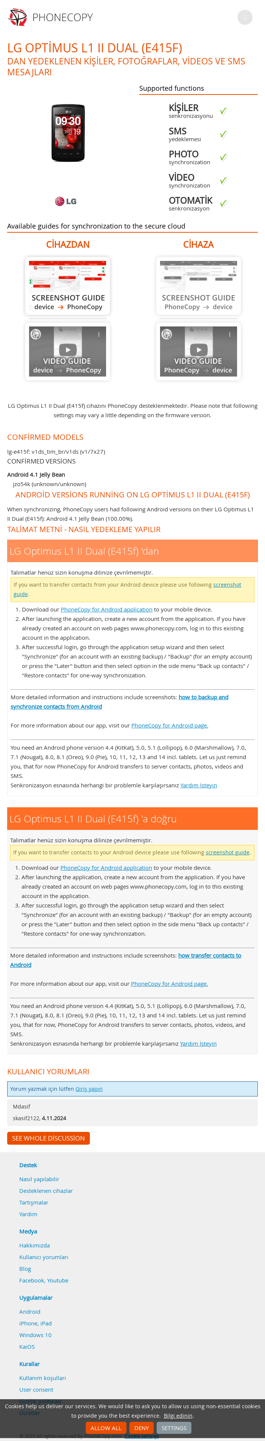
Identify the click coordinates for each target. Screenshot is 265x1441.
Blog (25, 1268)
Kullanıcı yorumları (43, 1257)
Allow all (106, 1428)
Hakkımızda (34, 1245)
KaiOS (27, 1346)
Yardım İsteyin (198, 785)
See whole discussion (48, 1138)
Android (29, 1311)
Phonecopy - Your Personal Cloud (51, 17)
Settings (174, 1428)
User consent (36, 1389)
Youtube (57, 1280)
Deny (141, 1428)
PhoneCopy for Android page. (169, 725)
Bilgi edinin (178, 1415)
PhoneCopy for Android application (107, 609)
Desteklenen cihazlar (46, 1190)
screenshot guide (228, 852)
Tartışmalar (33, 1202)
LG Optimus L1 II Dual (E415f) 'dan (67, 286)
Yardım (28, 1214)
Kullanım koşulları (42, 1378)
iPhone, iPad (35, 1323)
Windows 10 (35, 1335)
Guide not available (67, 351)
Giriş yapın (89, 1089)
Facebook (31, 1280)
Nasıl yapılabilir (39, 1179)
